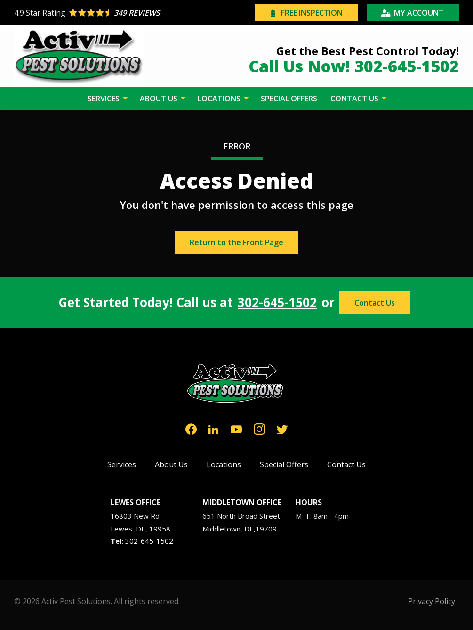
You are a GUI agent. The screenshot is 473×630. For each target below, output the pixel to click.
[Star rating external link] (125, 13)
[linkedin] (213, 428)
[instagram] (259, 428)
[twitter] (282, 428)
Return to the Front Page (236, 242)
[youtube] (236, 428)
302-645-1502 (277, 302)
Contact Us (374, 303)
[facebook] (191, 428)
